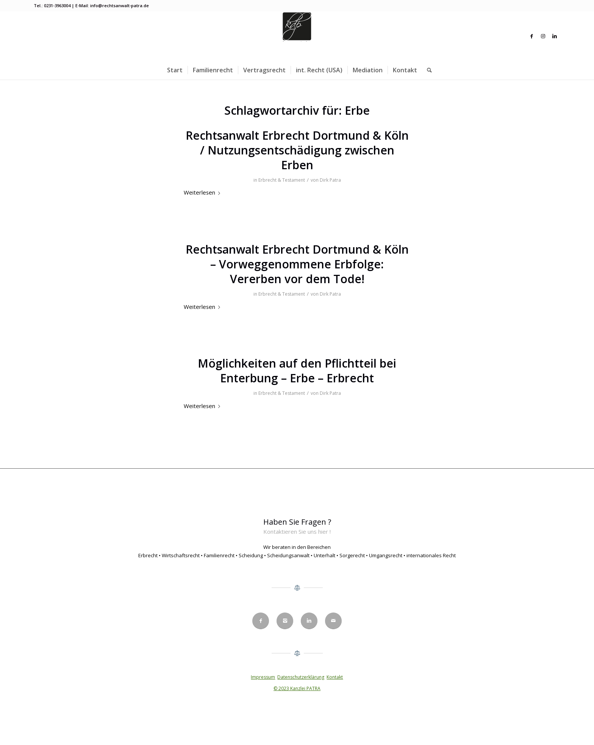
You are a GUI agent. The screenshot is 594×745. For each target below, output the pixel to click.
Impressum (263, 677)
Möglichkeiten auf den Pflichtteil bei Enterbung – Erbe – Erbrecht (297, 370)
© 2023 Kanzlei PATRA (297, 688)
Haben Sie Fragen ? (297, 522)
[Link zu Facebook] (532, 36)
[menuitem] (175, 70)
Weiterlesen (203, 192)
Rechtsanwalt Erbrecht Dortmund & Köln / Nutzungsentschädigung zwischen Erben (297, 150)
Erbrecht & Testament (281, 180)
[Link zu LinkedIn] (554, 36)
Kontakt (335, 677)
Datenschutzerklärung (300, 677)
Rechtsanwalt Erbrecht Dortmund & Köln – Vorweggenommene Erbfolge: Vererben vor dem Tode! (297, 264)
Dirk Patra (330, 180)
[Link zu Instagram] (543, 36)
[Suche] (427, 70)
